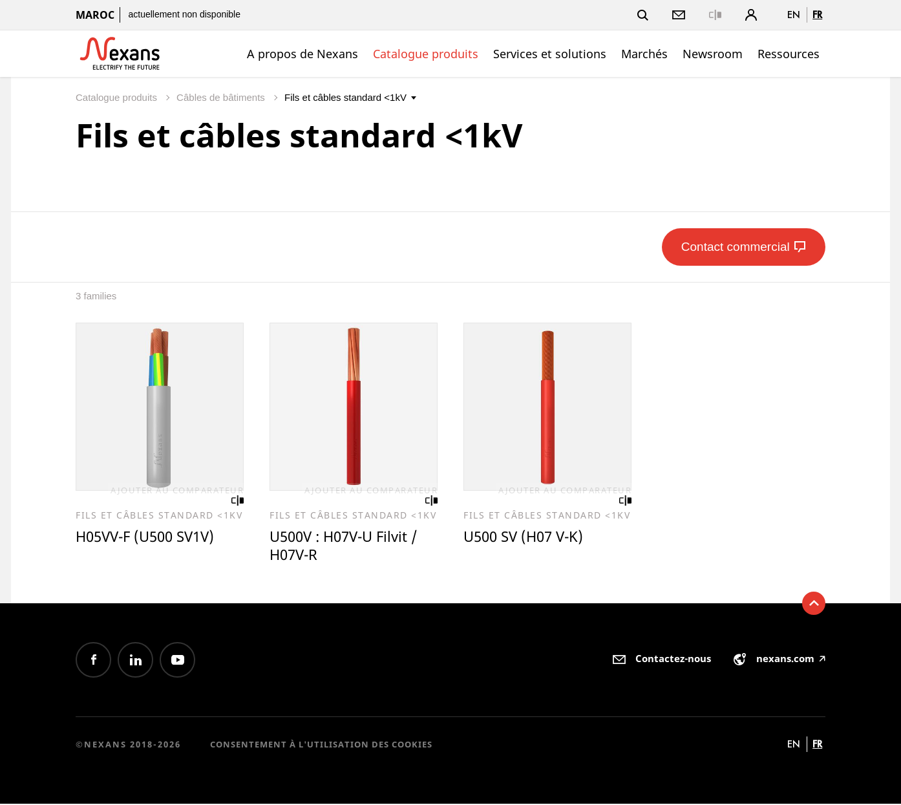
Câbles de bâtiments (222, 97)
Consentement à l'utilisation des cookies (321, 745)
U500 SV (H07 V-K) (526, 537)
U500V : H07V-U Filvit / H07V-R (348, 546)
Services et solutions (549, 53)
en (793, 14)
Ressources (789, 53)
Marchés (644, 53)
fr (817, 14)
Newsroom (713, 53)
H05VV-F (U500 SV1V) (150, 537)
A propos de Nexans (302, 53)
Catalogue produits (425, 53)
